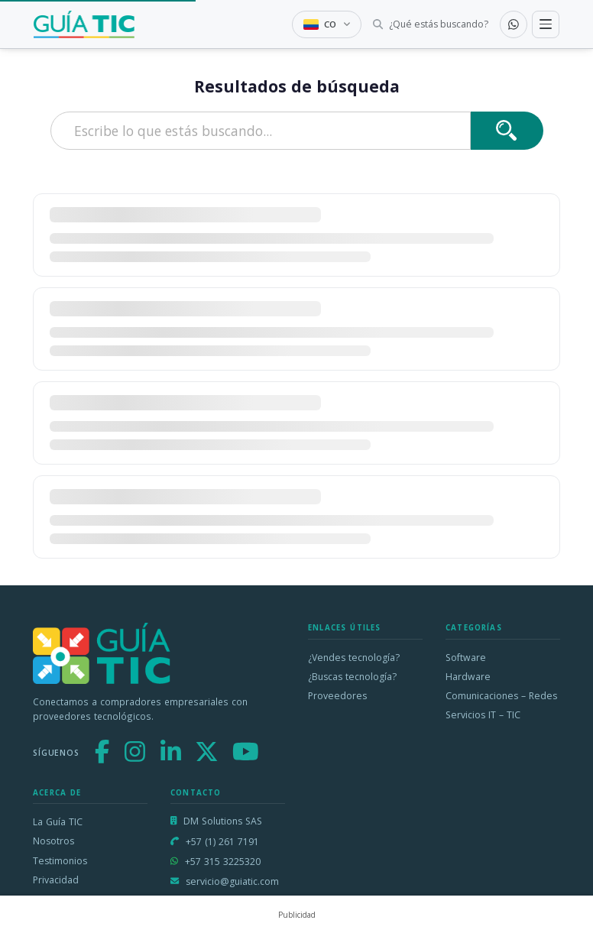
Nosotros (53, 840)
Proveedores (337, 695)
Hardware (468, 676)
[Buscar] (507, 131)
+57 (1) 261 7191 (222, 841)
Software (466, 657)
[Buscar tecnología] (430, 24)
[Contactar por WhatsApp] (513, 24)
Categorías (474, 628)
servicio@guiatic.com (232, 881)
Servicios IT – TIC (483, 714)
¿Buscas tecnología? (352, 676)
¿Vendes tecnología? (354, 657)
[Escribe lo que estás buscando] (260, 131)
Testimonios (60, 860)
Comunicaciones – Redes (501, 695)
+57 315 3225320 (223, 861)
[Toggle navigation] (545, 24)
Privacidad (56, 879)
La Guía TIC (58, 821)
